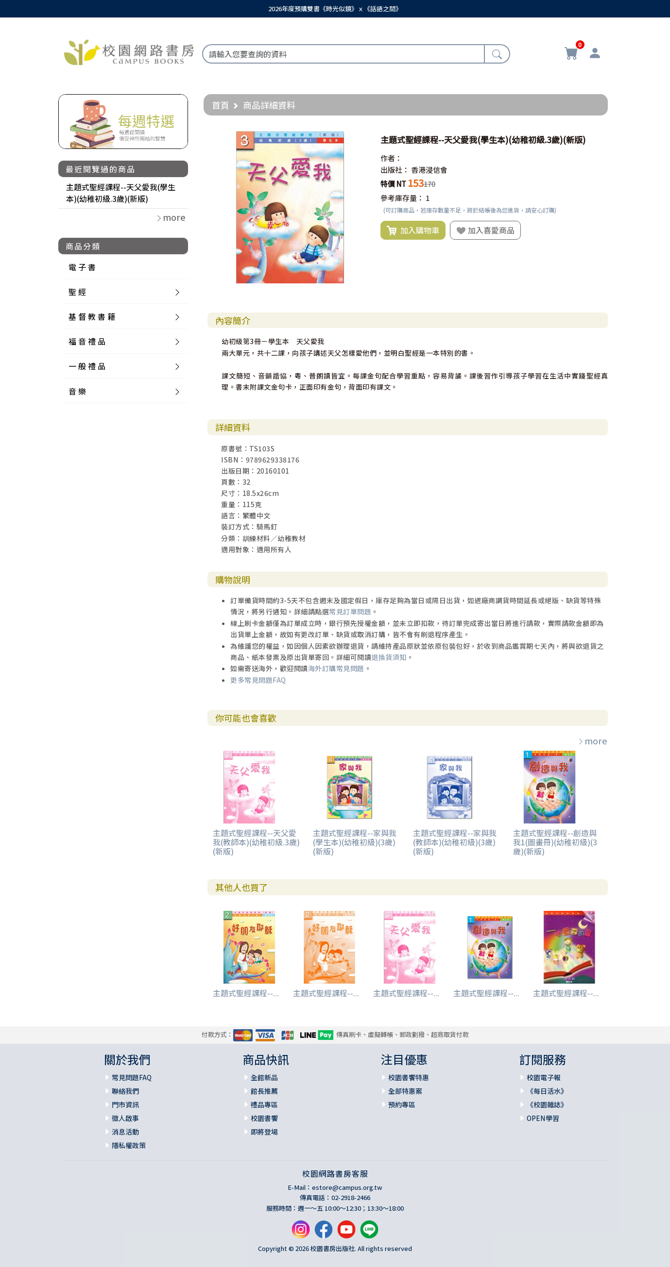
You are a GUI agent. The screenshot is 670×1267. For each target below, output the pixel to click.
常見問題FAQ (132, 1077)
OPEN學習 (543, 1118)
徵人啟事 (125, 1118)
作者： (391, 158)
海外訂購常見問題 (336, 668)
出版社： (395, 170)
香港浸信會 (429, 170)
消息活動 (125, 1131)
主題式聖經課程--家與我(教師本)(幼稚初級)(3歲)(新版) (455, 842)
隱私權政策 (129, 1145)
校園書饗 (264, 1118)
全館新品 (264, 1077)
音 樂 (77, 391)
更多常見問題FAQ (258, 680)
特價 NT (393, 184)
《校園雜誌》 (547, 1104)
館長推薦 (264, 1091)
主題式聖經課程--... (246, 993)
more (592, 740)
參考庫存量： (402, 198)
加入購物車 (413, 230)
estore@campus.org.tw (347, 1187)
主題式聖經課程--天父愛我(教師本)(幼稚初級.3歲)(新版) (256, 842)
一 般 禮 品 (87, 366)
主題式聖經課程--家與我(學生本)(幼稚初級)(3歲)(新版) (354, 842)
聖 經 (77, 291)
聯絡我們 (125, 1091)
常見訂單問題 (350, 611)
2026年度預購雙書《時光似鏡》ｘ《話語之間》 (335, 8)
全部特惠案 (405, 1091)
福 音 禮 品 (87, 341)
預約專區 (401, 1104)
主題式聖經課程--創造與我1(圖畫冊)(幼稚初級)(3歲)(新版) (555, 842)
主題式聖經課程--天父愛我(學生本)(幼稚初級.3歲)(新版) (120, 192)
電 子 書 (82, 267)
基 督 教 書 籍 (92, 316)
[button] (357, 140)
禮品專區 (264, 1104)
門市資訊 (125, 1104)
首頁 (220, 105)
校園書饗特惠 (408, 1077)
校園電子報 (544, 1077)
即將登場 (264, 1131)
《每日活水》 (547, 1091)
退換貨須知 (389, 657)
